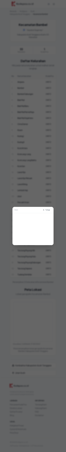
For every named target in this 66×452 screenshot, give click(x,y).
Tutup (46, 210)
